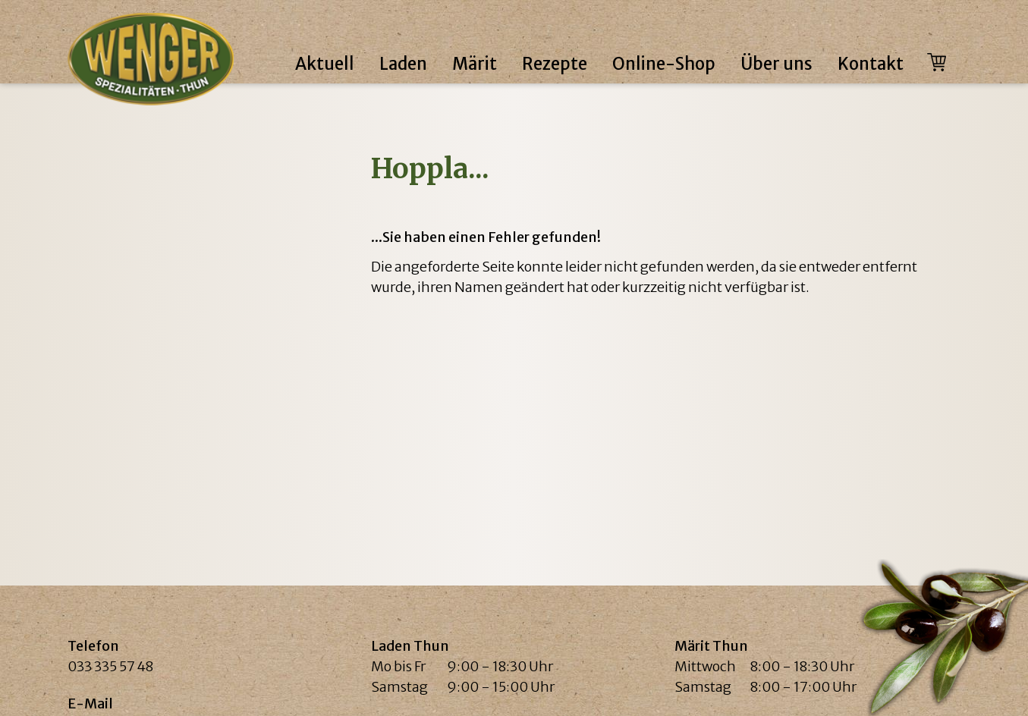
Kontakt (871, 63)
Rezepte (554, 63)
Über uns (776, 63)
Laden (403, 63)
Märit (474, 63)
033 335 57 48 (110, 666)
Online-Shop (663, 63)
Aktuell (324, 63)
